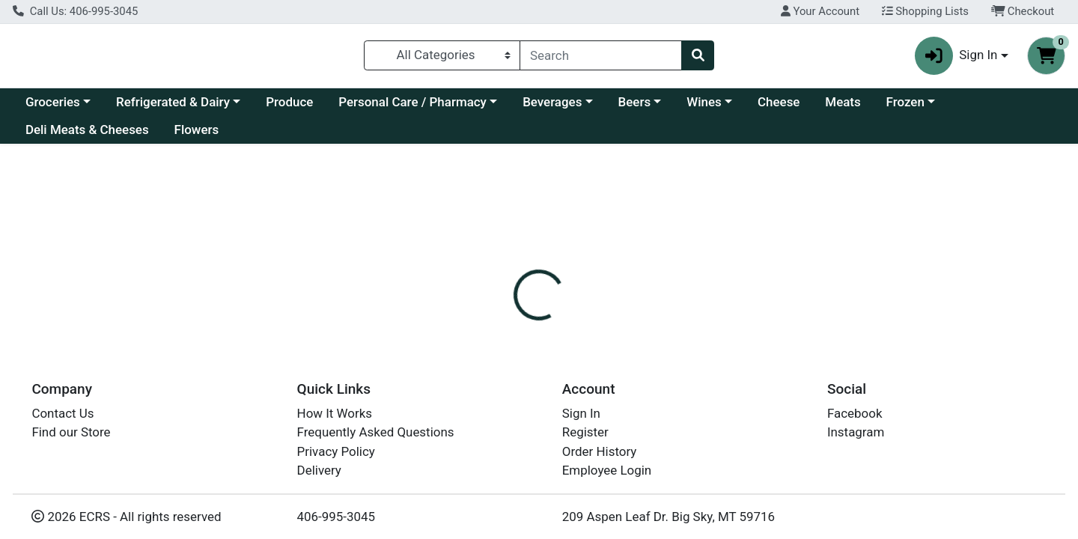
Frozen (905, 107)
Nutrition (557, 353)
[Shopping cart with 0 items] (1046, 59)
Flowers (196, 136)
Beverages (552, 107)
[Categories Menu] (442, 58)
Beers (634, 107)
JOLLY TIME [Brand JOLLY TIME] (639, 463)
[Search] (601, 58)
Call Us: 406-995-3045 (75, 11)
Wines (703, 107)
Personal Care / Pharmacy (412, 107)
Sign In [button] (956, 59)
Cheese (779, 107)
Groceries (52, 107)
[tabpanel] (763, 444)
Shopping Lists (925, 11)
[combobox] (601, 58)
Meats (842, 107)
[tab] (491, 353)
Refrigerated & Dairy (173, 107)
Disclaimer (633, 353)
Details (491, 353)
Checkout (1023, 11)
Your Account (820, 11)
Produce (289, 107)
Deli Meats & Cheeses (87, 136)
